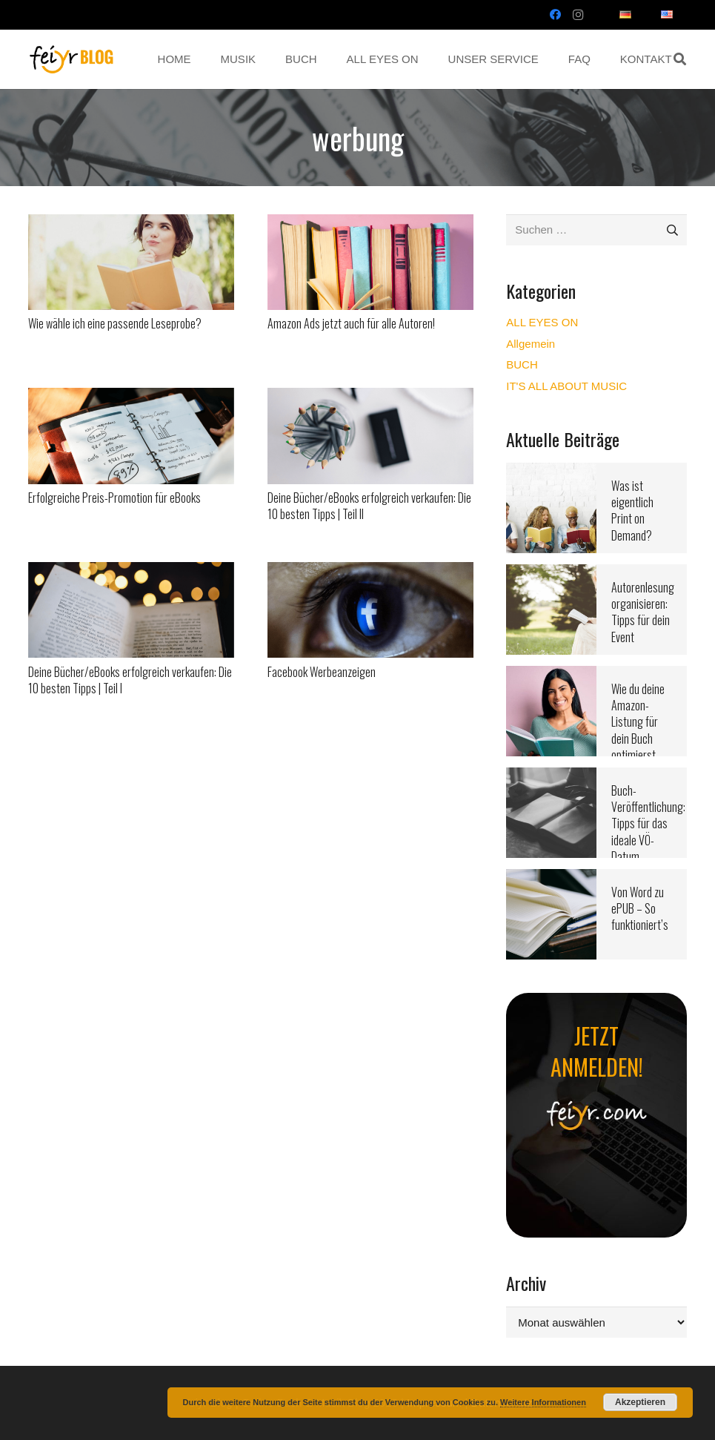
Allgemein (530, 343)
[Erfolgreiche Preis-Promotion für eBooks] (131, 397)
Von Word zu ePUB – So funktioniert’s (639, 908)
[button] (680, 59)
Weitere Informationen (543, 1402)
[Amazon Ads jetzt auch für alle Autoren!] (370, 223)
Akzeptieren (640, 1402)
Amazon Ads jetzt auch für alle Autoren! (351, 323)
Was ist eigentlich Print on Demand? (632, 510)
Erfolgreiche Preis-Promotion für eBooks (114, 497)
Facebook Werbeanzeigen (321, 672)
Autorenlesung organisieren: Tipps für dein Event (642, 612)
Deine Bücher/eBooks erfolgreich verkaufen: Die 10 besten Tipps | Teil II (369, 506)
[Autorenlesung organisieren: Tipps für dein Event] (551, 573)
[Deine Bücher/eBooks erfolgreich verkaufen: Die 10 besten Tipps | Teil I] (131, 571)
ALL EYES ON (542, 322)
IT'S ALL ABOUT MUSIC (566, 386)
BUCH (522, 364)
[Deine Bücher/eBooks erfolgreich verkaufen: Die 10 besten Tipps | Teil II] (370, 397)
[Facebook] (556, 15)
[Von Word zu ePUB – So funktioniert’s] (551, 878)
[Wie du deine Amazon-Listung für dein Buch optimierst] (551, 675)
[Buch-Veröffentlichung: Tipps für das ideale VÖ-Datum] (551, 776)
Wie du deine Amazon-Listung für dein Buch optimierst (638, 722)
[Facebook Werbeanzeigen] (370, 571)
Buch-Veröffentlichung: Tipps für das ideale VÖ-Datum (648, 824)
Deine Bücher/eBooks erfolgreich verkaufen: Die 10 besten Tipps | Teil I (130, 680)
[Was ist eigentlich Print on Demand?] (551, 472)
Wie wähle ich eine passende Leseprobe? (115, 323)
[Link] (72, 59)
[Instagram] (578, 15)
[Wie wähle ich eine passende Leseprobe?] (131, 223)
